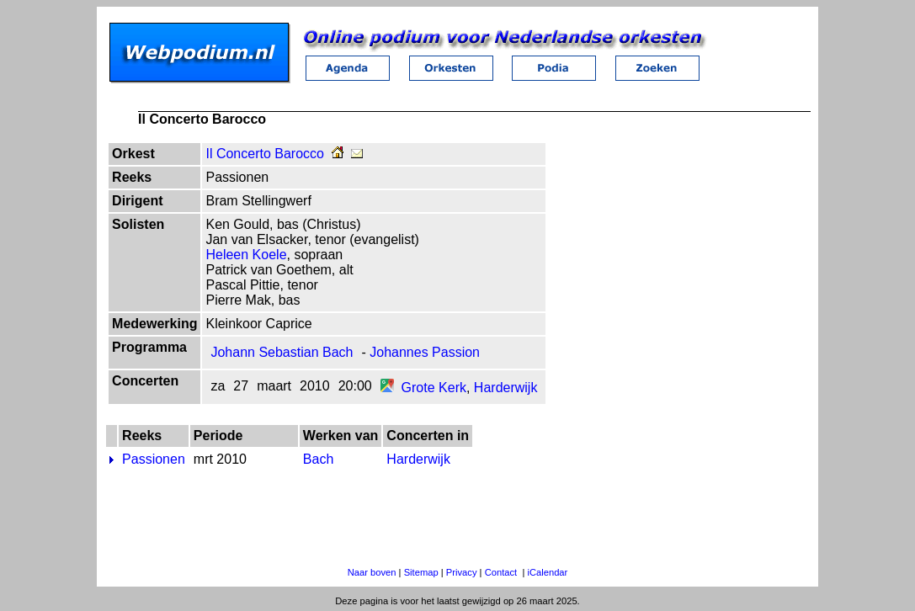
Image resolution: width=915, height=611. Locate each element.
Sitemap (421, 572)
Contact (501, 572)
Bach (318, 459)
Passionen (153, 459)
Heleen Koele (245, 254)
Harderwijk (506, 387)
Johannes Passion (425, 352)
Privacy (461, 572)
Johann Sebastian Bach (281, 352)
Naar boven (372, 572)
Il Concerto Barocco (264, 153)
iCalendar (547, 572)
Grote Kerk (434, 387)
